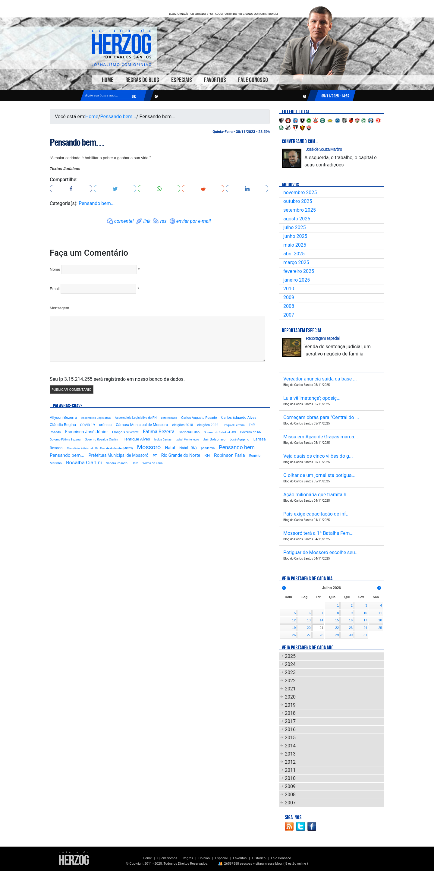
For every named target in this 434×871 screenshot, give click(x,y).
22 (337, 628)
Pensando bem (237, 447)
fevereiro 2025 (298, 271)
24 (365, 628)
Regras (188, 858)
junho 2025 (295, 236)
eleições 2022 (207, 425)
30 (351, 635)
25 (380, 628)
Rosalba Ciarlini (84, 462)
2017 (290, 721)
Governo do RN (250, 432)
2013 (290, 754)
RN (207, 455)
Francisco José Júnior (86, 431)
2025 (290, 656)
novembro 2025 (300, 192)
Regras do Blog (142, 80)
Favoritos (215, 80)
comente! (124, 221)
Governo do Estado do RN (220, 432)
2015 (290, 737)
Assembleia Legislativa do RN (136, 418)
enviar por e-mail (193, 221)
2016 (290, 729)
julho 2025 (294, 227)
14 (321, 620)
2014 (290, 746)
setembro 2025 (299, 210)
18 (380, 620)
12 (294, 620)
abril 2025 (294, 254)
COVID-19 (87, 425)
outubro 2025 (297, 201)
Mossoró (149, 447)
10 (365, 613)
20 (309, 628)
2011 (290, 770)
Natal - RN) (188, 448)
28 (321, 635)
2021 (290, 689)
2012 (290, 762)
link (146, 221)
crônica (105, 424)
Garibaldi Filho (189, 432)
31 (365, 635)
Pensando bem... (118, 116)
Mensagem (59, 308)
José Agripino (239, 439)
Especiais (181, 80)
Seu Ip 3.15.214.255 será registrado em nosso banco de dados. (117, 379)
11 (380, 613)
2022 (290, 680)
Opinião (204, 858)
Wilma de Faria (153, 463)
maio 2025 (294, 245)
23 (351, 628)
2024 (290, 664)
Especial (221, 858)
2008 (288, 306)
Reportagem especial (322, 338)
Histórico (259, 858)
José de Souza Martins (324, 149)
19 (294, 628)
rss (163, 221)
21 (321, 628)
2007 (288, 315)
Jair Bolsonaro (214, 439)
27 (309, 635)
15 (337, 620)
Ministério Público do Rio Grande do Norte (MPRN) (100, 448)
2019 (290, 705)
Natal (170, 447)
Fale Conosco (253, 80)
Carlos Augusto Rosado (199, 417)
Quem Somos (167, 858)
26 (294, 635)
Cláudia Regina (63, 424)
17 (365, 620)
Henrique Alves (136, 439)
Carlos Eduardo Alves (238, 417)
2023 (290, 672)
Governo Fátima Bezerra (65, 439)
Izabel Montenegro (187, 439)
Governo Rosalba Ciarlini (101, 439)
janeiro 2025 (296, 280)
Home (107, 80)
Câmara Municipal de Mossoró (142, 424)
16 (351, 620)
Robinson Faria (229, 455)
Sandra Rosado (116, 463)
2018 (290, 713)
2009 (288, 297)
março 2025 (296, 262)
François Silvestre (125, 432)
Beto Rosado (169, 417)
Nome (55, 269)
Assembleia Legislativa (96, 417)
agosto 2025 (296, 219)
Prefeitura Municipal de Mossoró (119, 455)
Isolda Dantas (162, 439)
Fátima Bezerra (159, 431)
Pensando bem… (77, 142)
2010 (288, 289)
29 (337, 635)
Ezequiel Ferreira (233, 425)
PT (155, 455)
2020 (290, 697)
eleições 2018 (182, 425)
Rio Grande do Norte (180, 455)
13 (309, 620)
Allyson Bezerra (63, 417)
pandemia (208, 448)
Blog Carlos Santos (121, 47)
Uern (135, 463)
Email (55, 288)
